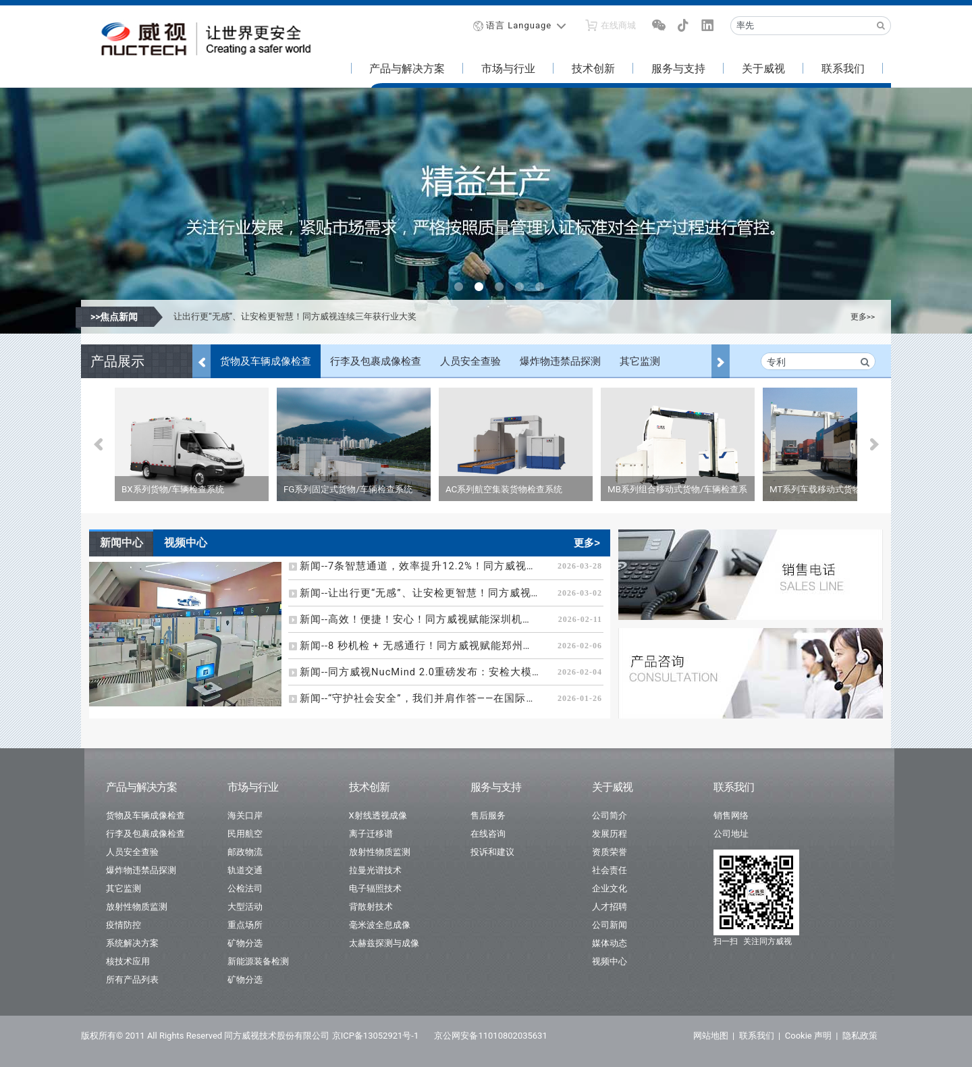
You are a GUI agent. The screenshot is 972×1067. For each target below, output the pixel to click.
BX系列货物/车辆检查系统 (173, 489)
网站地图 (710, 1036)
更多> (587, 542)
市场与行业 (508, 68)
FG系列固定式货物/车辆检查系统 (348, 489)
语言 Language (518, 25)
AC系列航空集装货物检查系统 (504, 489)
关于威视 (763, 68)
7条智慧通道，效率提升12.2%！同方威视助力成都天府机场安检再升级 (310, 316)
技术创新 (593, 68)
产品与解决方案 (407, 68)
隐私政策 (860, 1036)
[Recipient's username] (801, 25)
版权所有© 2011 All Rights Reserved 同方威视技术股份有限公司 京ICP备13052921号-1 (249, 1036)
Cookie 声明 (808, 1036)
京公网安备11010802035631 (490, 1036)
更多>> (862, 316)
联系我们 (843, 68)
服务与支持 (678, 68)
